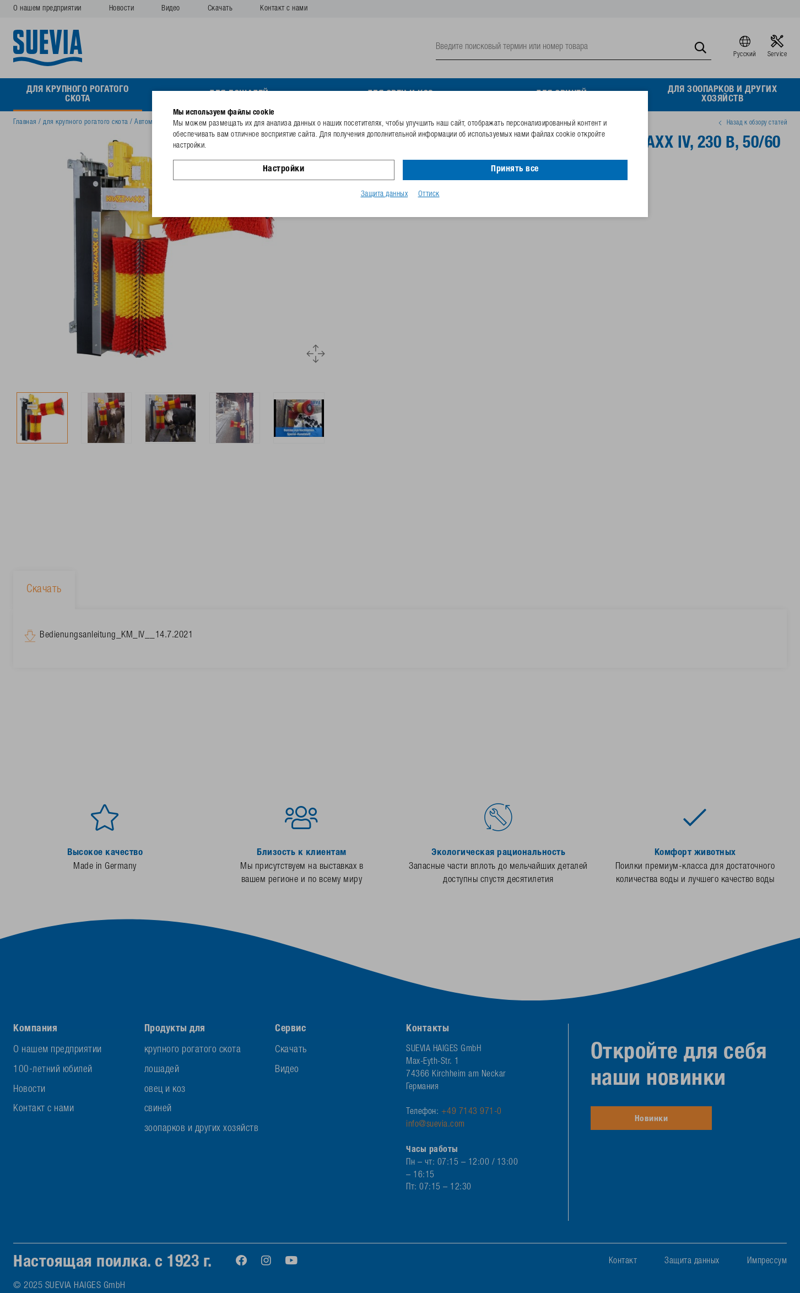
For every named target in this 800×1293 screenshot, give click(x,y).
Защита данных (384, 194)
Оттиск (429, 194)
